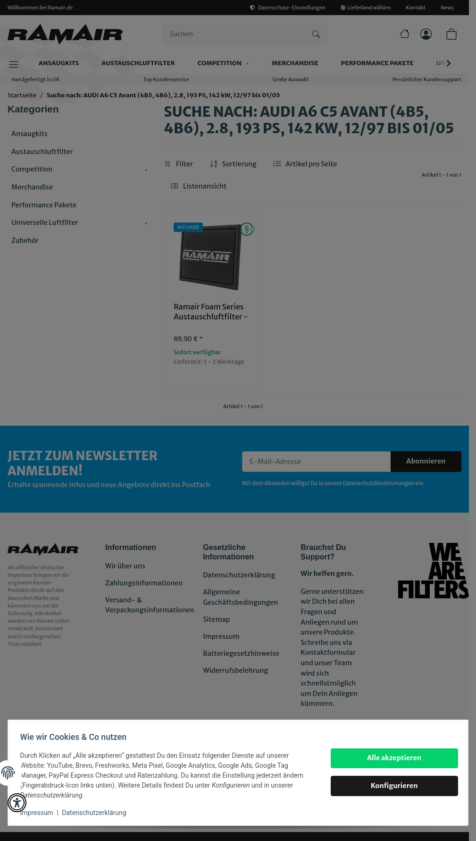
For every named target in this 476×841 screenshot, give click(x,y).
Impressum (39, 812)
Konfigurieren (391, 785)
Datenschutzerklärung (97, 812)
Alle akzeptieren (391, 758)
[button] (17, 802)
